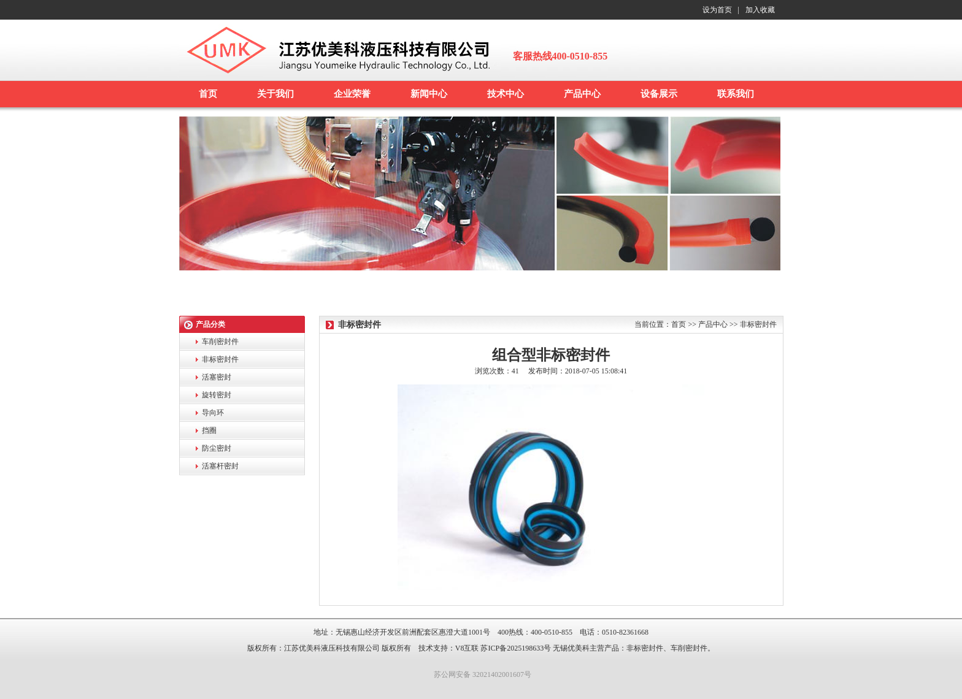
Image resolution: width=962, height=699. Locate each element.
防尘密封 (216, 448)
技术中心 (505, 94)
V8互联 (467, 648)
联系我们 (735, 94)
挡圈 (209, 430)
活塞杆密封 (220, 466)
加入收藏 (760, 10)
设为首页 (717, 10)
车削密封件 (220, 341)
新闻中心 (428, 94)
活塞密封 (216, 377)
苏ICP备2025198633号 (515, 648)
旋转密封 (216, 395)
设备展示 (659, 94)
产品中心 (582, 94)
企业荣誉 (352, 94)
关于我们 (275, 94)
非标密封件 (220, 359)
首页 (208, 94)
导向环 (213, 412)
